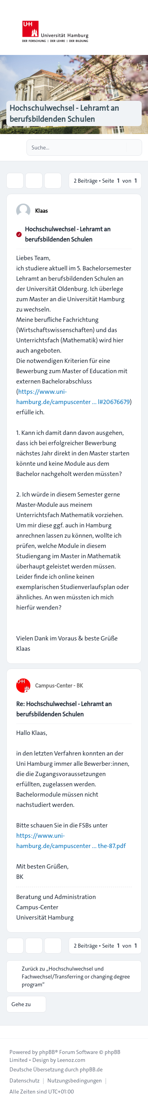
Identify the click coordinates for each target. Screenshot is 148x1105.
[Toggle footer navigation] (9, 1032)
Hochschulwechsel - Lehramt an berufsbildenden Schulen (68, 234)
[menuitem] (24, 1080)
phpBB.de (91, 1069)
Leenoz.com (71, 1060)
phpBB (47, 1052)
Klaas (41, 211)
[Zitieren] (125, 210)
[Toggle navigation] (138, 28)
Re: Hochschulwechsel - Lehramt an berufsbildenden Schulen (64, 709)
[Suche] (119, 147)
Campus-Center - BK (59, 685)
